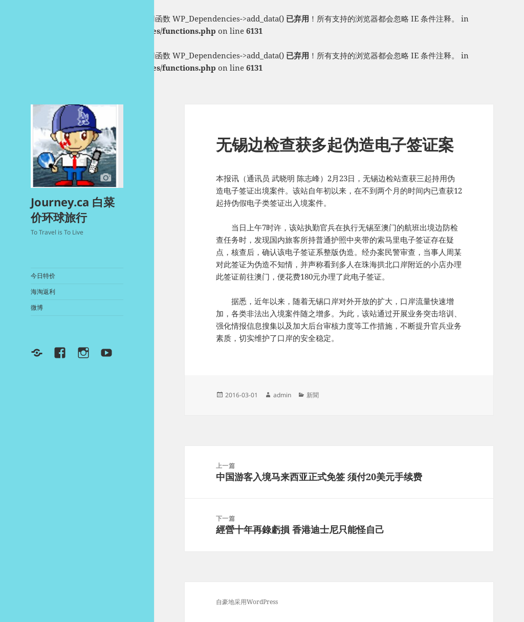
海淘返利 (43, 291)
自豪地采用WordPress (247, 601)
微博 (37, 307)
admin (282, 395)
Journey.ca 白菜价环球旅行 (73, 209)
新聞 (313, 395)
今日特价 (43, 275)
